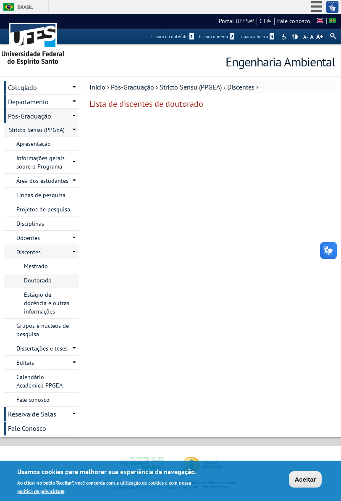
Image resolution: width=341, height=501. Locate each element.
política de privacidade (40, 492)
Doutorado (38, 280)
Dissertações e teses (42, 348)
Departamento (28, 102)
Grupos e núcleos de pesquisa (42, 330)
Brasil (25, 7)
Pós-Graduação (132, 87)
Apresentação (33, 144)
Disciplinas (30, 223)
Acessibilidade (285, 37)
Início (97, 87)
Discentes (240, 87)
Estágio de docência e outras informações (46, 303)
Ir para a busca (256, 37)
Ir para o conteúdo (172, 37)
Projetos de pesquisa (43, 209)
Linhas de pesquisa (41, 195)
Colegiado (22, 87)
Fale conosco (293, 21)
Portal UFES (236, 21)
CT (265, 21)
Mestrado (36, 266)
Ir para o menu (216, 37)
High (295, 37)
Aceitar (305, 480)
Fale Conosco (27, 428)
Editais (25, 363)
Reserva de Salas (32, 414)
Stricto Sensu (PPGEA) (191, 87)
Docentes (28, 238)
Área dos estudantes (42, 181)
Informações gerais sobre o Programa (40, 162)
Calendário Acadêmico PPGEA (39, 381)
